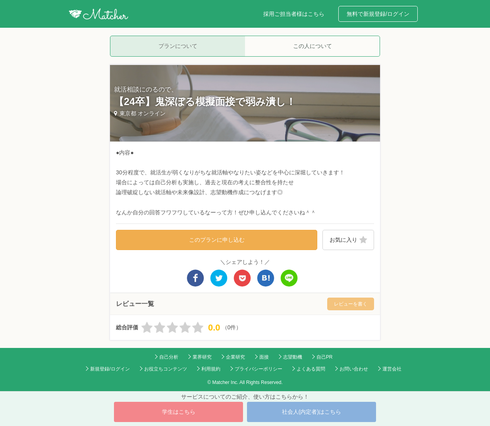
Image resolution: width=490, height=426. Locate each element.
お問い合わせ (354, 369)
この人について (312, 46)
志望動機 (292, 357)
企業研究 (235, 357)
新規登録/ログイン (109, 369)
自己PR (324, 357)
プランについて (177, 46)
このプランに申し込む (217, 240)
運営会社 (391, 369)
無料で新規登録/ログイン (378, 14)
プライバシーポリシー (258, 369)
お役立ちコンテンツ (165, 369)
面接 (264, 357)
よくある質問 (311, 369)
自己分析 (168, 357)
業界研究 (202, 357)
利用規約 (210, 369)
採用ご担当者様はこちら (293, 14)
